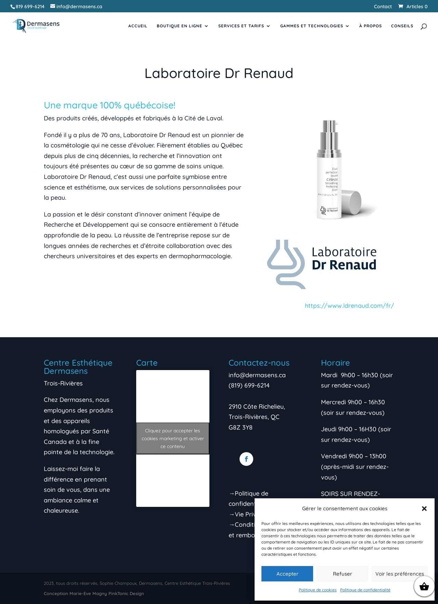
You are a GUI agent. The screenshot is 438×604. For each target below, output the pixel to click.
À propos (370, 26)
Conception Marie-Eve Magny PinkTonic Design (94, 593)
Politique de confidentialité (365, 589)
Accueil (137, 26)
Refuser (342, 573)
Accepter (287, 573)
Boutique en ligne (179, 26)
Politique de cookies (318, 589)
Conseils (402, 26)
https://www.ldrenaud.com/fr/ (349, 306)
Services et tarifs (241, 26)
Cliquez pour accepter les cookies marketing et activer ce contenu (173, 438)
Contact (383, 7)
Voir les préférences (399, 573)
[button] (424, 508)
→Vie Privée (246, 514)
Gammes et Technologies (311, 26)
